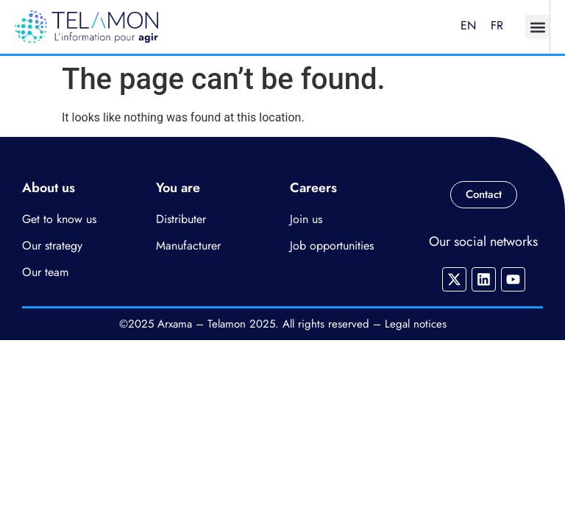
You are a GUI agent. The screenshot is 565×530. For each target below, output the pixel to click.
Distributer (181, 219)
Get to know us (59, 219)
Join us (306, 219)
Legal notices (416, 324)
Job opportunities (332, 245)
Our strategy (52, 245)
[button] (537, 27)
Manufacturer (188, 245)
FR (497, 25)
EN (468, 25)
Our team (45, 272)
